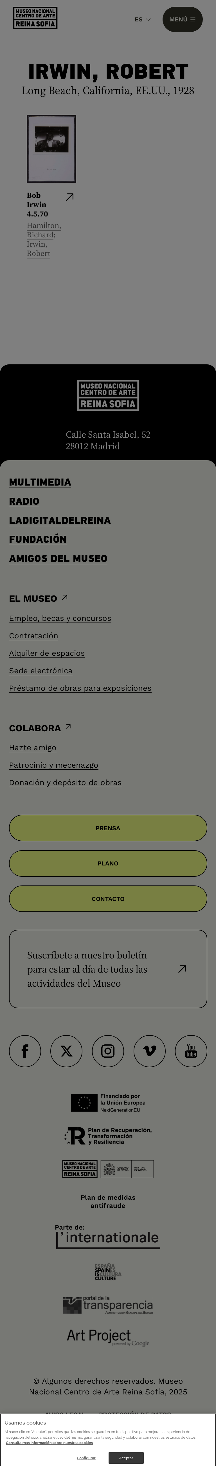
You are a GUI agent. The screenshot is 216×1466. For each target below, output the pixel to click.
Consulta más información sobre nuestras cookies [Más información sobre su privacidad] (49, 1445)
